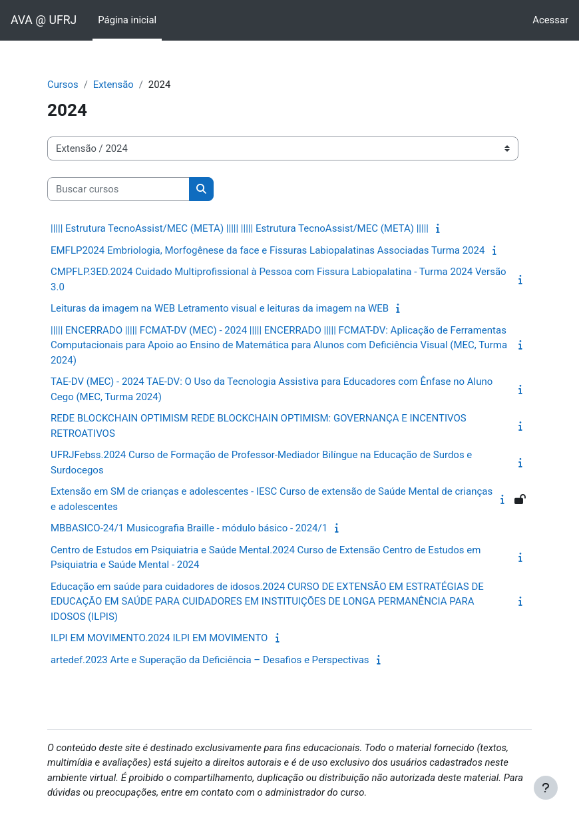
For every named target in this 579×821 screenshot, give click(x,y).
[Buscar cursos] (118, 189)
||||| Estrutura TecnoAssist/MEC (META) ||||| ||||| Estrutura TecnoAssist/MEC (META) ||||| (240, 228)
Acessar (550, 20)
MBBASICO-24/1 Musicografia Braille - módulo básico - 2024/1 (189, 528)
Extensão (113, 85)
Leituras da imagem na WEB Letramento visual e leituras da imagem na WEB (220, 308)
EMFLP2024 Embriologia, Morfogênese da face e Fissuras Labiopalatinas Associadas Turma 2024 (267, 250)
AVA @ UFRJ (44, 20)
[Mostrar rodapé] (546, 788)
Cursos (63, 85)
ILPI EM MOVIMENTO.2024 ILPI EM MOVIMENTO (159, 638)
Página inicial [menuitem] (127, 20)
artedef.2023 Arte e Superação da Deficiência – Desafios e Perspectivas (210, 660)
